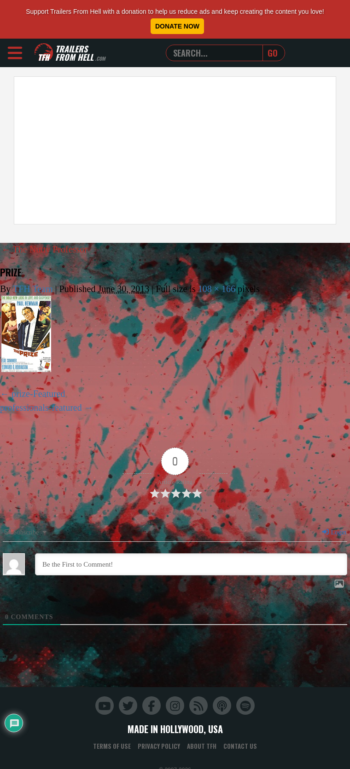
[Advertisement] (128, 150)
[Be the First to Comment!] (191, 564)
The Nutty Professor (44, 249)
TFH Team (33, 289)
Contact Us (240, 746)
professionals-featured (41, 407)
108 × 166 (216, 289)
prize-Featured (38, 394)
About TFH (201, 746)
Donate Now (177, 26)
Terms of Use (112, 746)
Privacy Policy (159, 746)
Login (333, 532)
